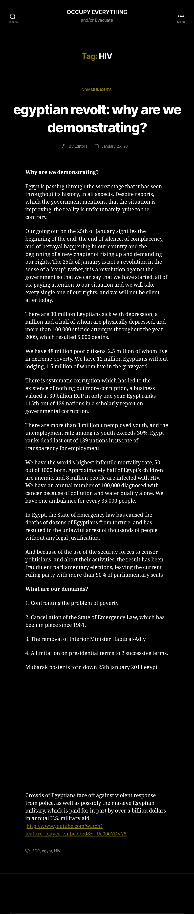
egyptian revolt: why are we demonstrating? (97, 118)
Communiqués (96, 90)
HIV (58, 851)
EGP (36, 851)
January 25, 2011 (116, 146)
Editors (80, 146)
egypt (47, 851)
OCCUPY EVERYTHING (97, 12)
